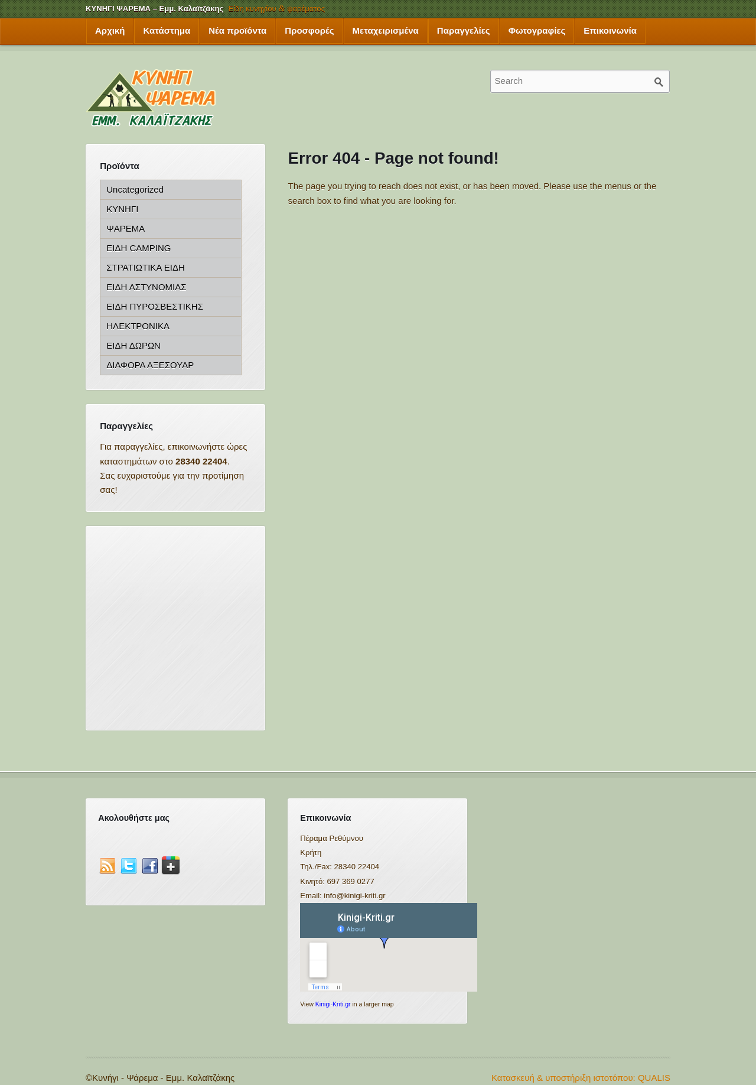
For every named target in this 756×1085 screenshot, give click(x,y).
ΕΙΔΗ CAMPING (138, 248)
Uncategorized (135, 189)
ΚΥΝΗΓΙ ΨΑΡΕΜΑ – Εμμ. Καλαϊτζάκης (154, 8)
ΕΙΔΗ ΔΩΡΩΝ (133, 345)
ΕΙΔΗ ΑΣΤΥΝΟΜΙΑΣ (146, 287)
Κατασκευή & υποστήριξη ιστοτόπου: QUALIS (580, 1078)
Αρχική (110, 30)
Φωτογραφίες (537, 30)
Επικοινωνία (610, 30)
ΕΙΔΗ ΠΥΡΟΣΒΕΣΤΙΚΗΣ (154, 306)
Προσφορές (309, 30)
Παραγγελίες (463, 30)
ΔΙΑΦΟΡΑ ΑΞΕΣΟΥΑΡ (150, 365)
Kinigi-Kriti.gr (333, 1004)
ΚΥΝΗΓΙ (122, 209)
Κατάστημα (166, 30)
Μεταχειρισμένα (386, 30)
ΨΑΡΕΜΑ (125, 228)
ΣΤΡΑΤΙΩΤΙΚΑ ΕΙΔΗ (145, 267)
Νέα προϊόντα (237, 30)
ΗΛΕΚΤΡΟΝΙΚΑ (138, 326)
